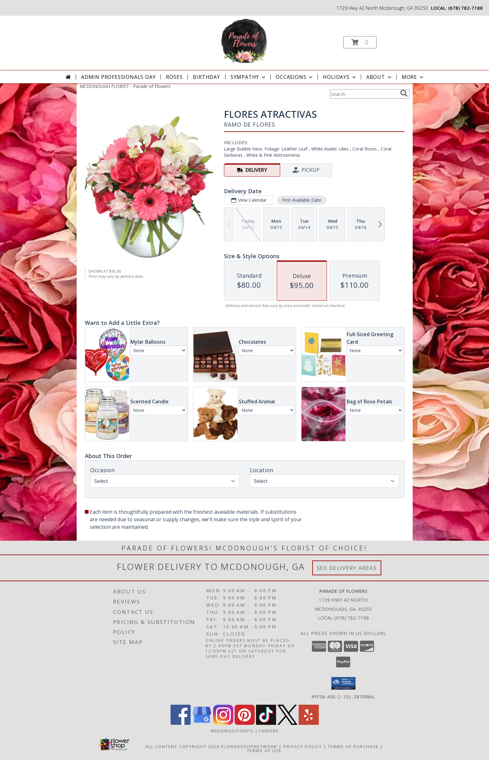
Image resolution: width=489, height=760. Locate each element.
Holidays (340, 77)
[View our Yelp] (309, 723)
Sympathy (249, 77)
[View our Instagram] (223, 723)
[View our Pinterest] (245, 723)
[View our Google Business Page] (202, 723)
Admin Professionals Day (118, 77)
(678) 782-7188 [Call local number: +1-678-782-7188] (465, 8)
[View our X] (287, 723)
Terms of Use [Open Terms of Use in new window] (264, 750)
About (379, 77)
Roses (174, 77)
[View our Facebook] (181, 723)
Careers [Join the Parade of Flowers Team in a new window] (269, 730)
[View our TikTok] (266, 723)
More (413, 77)
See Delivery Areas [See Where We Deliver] (347, 567)
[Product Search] (363, 94)
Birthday (206, 77)
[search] (404, 93)
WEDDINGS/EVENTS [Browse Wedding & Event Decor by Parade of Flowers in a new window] (232, 730)
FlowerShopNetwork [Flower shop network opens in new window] (249, 746)
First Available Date (301, 200)
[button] (360, 42)
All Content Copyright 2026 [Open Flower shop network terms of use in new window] (182, 746)
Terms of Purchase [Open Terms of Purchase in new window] (353, 746)
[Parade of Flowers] (244, 40)
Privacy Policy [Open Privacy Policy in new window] (302, 746)
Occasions (295, 77)
